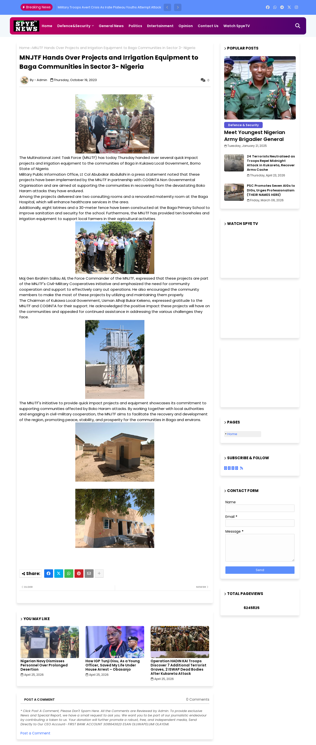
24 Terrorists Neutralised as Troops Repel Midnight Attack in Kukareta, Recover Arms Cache (271, 163)
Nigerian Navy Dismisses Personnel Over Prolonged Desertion (44, 665)
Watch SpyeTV (236, 25)
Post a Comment (35, 733)
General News (111, 25)
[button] (167, 7)
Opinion (185, 25)
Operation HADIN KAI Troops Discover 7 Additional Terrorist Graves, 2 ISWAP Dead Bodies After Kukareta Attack (178, 667)
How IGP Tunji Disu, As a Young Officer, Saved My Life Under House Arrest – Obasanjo (112, 665)
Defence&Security (73, 25)
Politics (135, 25)
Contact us (208, 25)
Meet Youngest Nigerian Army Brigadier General (254, 136)
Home (47, 25)
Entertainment (160, 25)
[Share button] (99, 573)
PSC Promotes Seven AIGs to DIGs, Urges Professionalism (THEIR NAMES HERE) (271, 190)
